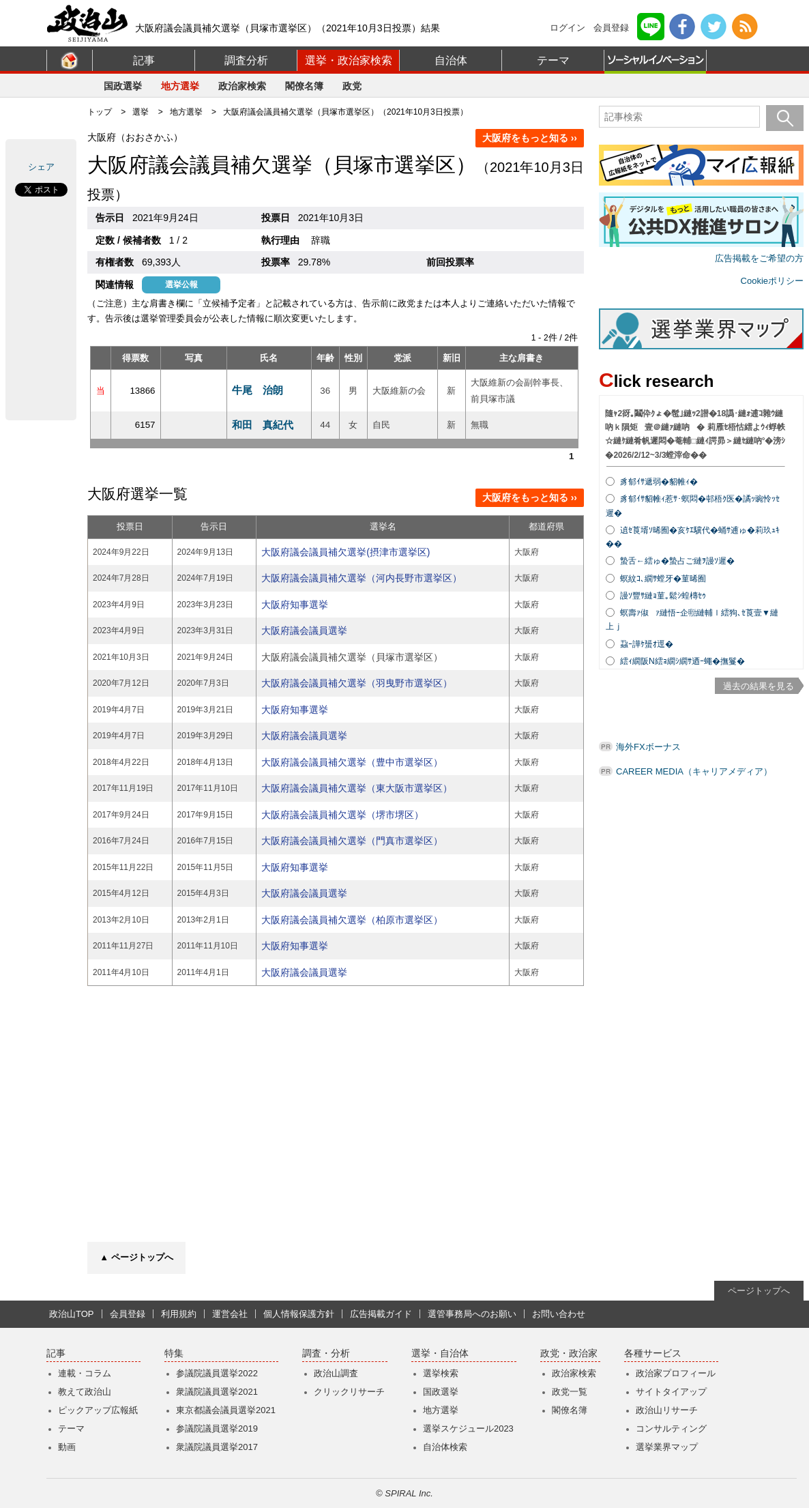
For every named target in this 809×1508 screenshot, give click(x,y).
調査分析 (246, 60)
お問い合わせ (558, 1314)
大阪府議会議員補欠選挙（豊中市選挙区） (352, 762)
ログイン (567, 28)
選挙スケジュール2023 (468, 1428)
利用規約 (178, 1314)
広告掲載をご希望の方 (759, 258)
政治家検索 (242, 86)
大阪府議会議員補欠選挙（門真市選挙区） (352, 840)
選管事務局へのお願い (472, 1314)
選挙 (140, 112)
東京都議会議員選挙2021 (226, 1410)
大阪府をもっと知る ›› (529, 137)
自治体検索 (445, 1446)
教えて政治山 (84, 1391)
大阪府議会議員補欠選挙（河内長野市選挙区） (361, 577)
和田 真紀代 (262, 425)
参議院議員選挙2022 (217, 1373)
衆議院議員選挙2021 (217, 1391)
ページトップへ (759, 1291)
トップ (99, 112)
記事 (144, 60)
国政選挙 (123, 86)
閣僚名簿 (304, 86)
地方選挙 (180, 86)
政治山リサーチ (667, 1410)
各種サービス (652, 1353)
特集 (173, 1353)
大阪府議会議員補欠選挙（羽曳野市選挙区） (356, 683)
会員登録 (611, 28)
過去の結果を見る (758, 686)
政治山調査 (336, 1373)
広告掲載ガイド (381, 1314)
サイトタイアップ (671, 1391)
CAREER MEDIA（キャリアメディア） (694, 771)
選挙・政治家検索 (348, 60)
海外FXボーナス (648, 747)
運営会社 (230, 1314)
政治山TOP (71, 1314)
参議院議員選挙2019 (217, 1428)
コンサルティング (671, 1428)
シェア (41, 167)
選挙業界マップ (667, 1446)
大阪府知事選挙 (294, 604)
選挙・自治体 (440, 1353)
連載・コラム (84, 1373)
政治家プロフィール (676, 1373)
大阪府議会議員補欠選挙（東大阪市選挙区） (356, 788)
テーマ (553, 60)
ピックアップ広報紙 (98, 1410)
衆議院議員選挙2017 (217, 1446)
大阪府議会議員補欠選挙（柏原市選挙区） (352, 919)
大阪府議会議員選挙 (304, 630)
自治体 (451, 60)
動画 (67, 1446)
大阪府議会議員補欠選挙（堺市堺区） (342, 814)
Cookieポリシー (772, 281)
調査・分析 (326, 1353)
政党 (352, 86)
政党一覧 (569, 1391)
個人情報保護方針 (298, 1314)
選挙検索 (440, 1373)
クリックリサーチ (349, 1391)
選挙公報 (181, 284)
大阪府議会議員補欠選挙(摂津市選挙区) (345, 552)
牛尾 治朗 (257, 390)
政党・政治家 (569, 1353)
